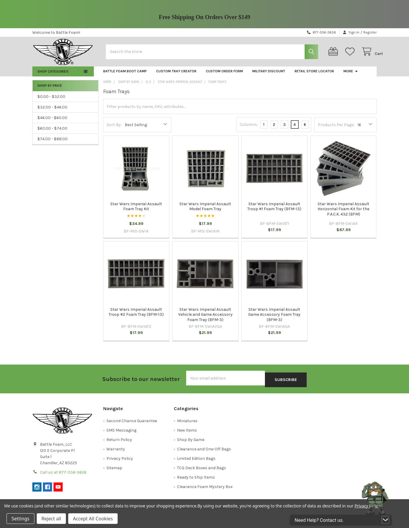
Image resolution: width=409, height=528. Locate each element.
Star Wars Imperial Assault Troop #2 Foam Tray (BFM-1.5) (136, 317)
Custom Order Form (224, 76)
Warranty (115, 452)
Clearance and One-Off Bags (204, 452)
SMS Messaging (121, 433)
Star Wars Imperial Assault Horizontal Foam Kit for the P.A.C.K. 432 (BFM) (343, 213)
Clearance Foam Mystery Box (205, 489)
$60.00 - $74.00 (52, 133)
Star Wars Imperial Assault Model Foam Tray (205, 211)
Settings (20, 518)
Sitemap (114, 470)
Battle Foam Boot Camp (125, 76)
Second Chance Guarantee (131, 423)
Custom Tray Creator (176, 76)
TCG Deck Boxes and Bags (201, 470)
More (350, 76)
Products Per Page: (336, 129)
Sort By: (114, 129)
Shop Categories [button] (53, 76)
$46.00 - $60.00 (52, 122)
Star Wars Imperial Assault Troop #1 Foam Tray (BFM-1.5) (274, 211)
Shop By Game (190, 442)
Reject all (51, 518)
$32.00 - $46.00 (52, 111)
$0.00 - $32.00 (51, 101)
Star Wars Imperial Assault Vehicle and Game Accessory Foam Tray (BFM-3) (205, 319)
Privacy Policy (119, 461)
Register (370, 32)
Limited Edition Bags (196, 461)
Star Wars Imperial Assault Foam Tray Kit (136, 211)
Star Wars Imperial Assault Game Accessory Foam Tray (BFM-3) (274, 319)
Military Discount (268, 76)
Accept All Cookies (93, 518)
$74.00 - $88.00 (52, 143)
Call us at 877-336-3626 (63, 475)
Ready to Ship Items (196, 480)
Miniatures (187, 423)
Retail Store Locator (314, 76)
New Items (187, 433)
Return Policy (119, 442)
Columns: (249, 129)
